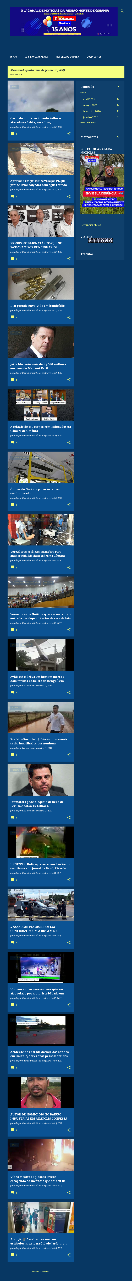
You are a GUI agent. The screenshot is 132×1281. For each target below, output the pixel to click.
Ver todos (16, 75)
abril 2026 (89, 99)
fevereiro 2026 (92, 111)
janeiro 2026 (90, 117)
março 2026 (90, 105)
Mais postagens (41, 1271)
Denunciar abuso (90, 225)
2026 (83, 93)
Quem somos (94, 57)
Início (13, 57)
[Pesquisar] (122, 11)
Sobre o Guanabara (36, 57)
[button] (69, 134)
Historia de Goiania (67, 57)
